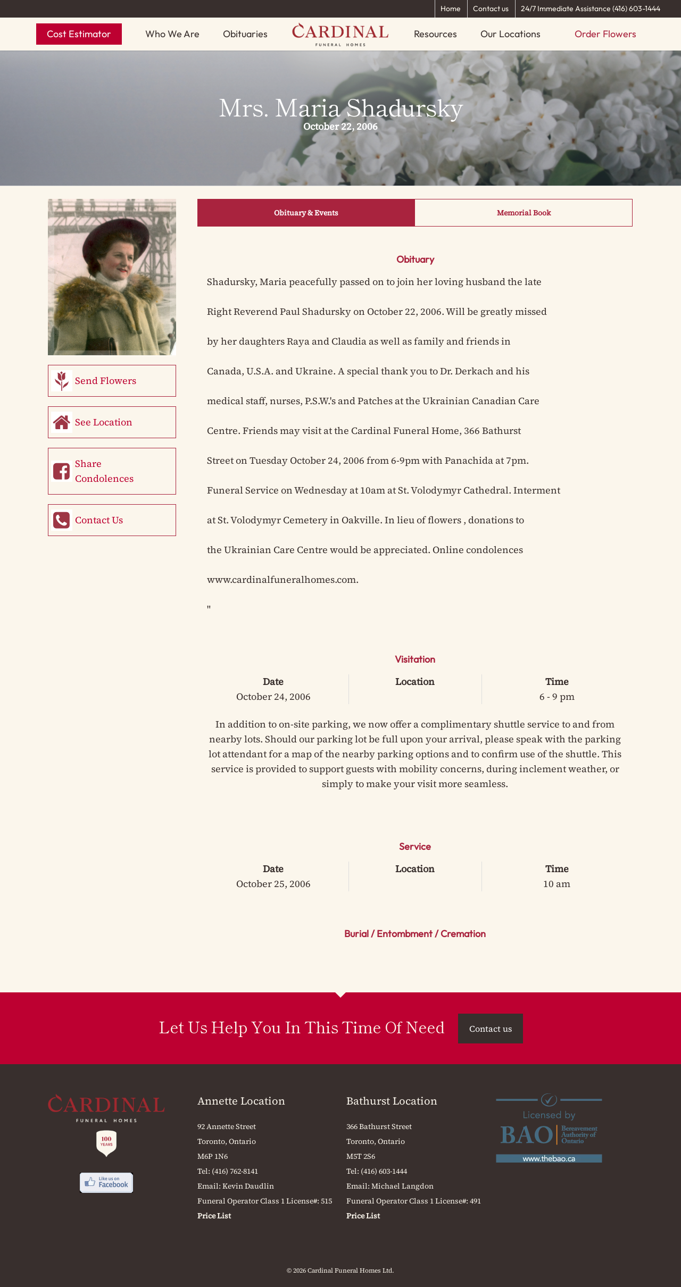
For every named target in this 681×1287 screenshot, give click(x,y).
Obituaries (245, 34)
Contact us (491, 8)
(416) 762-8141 (235, 1171)
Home (451, 8)
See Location (103, 422)
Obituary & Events (306, 212)
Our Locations (510, 34)
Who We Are (172, 34)
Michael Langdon (402, 1186)
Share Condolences (104, 471)
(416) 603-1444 (384, 1171)
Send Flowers (105, 380)
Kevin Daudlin (248, 1186)
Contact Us (99, 519)
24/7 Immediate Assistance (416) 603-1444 (590, 8)
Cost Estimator (79, 34)
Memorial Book (524, 212)
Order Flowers (605, 34)
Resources (435, 34)
